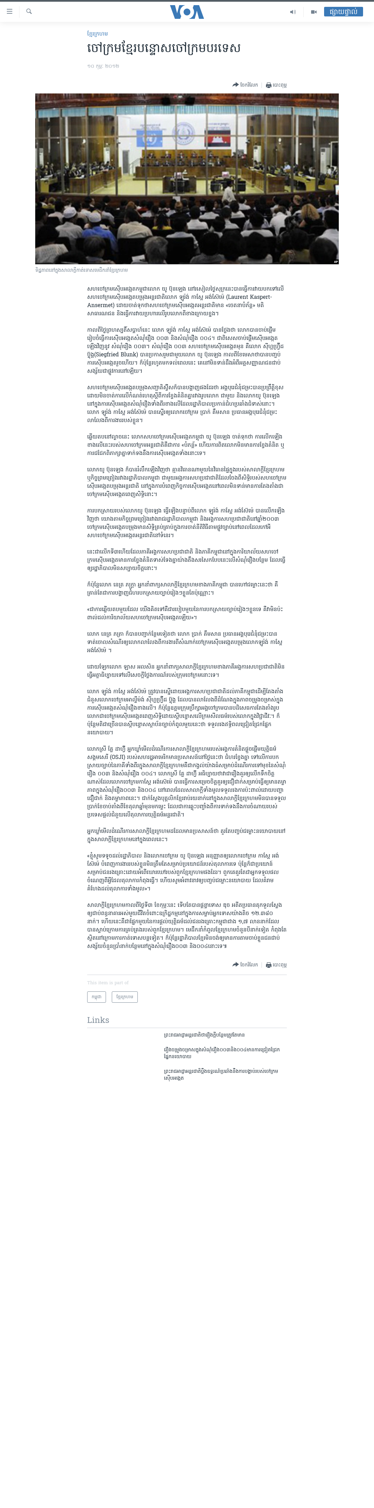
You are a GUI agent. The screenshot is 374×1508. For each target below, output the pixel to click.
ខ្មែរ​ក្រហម (97, 34)
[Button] (245, 85)
